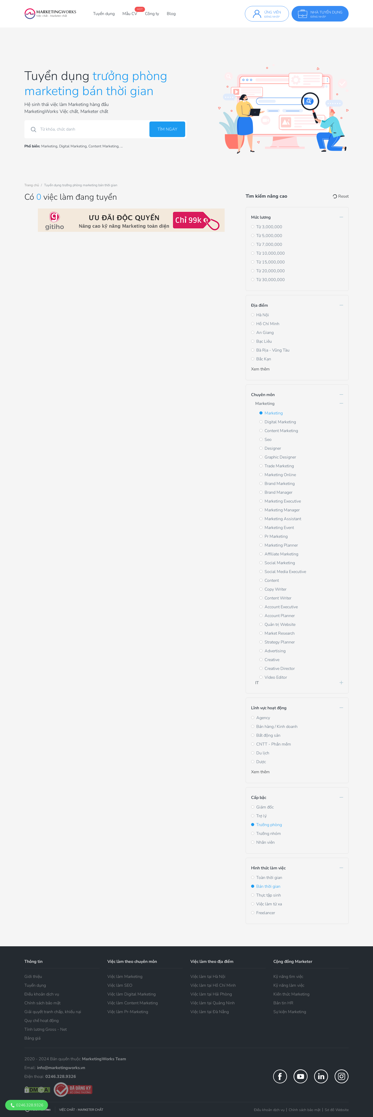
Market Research (280, 633)
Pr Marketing (276, 536)
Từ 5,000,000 (269, 236)
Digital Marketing (73, 146)
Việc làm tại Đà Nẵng (209, 1012)
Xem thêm (260, 369)
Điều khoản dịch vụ (41, 994)
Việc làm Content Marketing (132, 1003)
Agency (263, 718)
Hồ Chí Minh (267, 324)
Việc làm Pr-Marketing (127, 1012)
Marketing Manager (282, 510)
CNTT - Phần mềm (273, 744)
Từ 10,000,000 (270, 253)
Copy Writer (275, 589)
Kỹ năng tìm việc (288, 976)
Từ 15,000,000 (270, 262)
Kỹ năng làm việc (288, 985)
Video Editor (276, 677)
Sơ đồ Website (337, 1109)
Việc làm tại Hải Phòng (211, 994)
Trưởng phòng (269, 825)
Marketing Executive (283, 501)
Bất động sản (268, 735)
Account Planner (280, 616)
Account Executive (281, 607)
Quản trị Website (280, 624)
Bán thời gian (268, 886)
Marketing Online (280, 475)
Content (272, 580)
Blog (171, 14)
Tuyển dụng (104, 14)
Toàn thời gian (269, 877)
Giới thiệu (33, 976)
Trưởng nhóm (268, 833)
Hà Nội (262, 315)
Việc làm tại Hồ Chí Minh (213, 985)
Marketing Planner (281, 545)
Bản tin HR (283, 1003)
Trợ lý (261, 816)
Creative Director (280, 668)
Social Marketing (280, 563)
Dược (261, 762)
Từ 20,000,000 (270, 271)
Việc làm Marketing (124, 976)
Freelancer (265, 913)
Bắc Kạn (263, 359)
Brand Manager (278, 492)
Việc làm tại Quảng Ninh (212, 1003)
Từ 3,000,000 (269, 227)
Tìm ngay (167, 129)
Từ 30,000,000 (270, 280)
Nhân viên (265, 842)
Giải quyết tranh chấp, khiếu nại (52, 1012)
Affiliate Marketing (281, 554)
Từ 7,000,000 (269, 244)
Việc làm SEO (119, 985)
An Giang (265, 332)
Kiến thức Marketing (291, 994)
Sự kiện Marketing (289, 1012)
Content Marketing (103, 146)
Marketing (49, 146)
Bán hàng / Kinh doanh (277, 726)
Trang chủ (31, 185)
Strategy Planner (280, 642)
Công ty (152, 14)
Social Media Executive (285, 572)
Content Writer (278, 598)
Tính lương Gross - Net (45, 1029)
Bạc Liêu (264, 341)
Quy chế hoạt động (41, 1020)
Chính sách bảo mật (42, 1003)
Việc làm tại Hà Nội (207, 976)
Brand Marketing (280, 483)
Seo (268, 439)
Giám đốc (265, 807)
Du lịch (262, 753)
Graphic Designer (280, 457)
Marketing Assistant (283, 519)
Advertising (275, 651)
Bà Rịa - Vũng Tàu (272, 350)
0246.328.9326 (26, 1105)
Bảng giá (32, 1038)
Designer (273, 448)
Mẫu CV (129, 14)
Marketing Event (279, 528)
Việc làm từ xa (269, 904)
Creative (272, 660)
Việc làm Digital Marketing (131, 994)
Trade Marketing (279, 466)
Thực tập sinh (268, 895)
